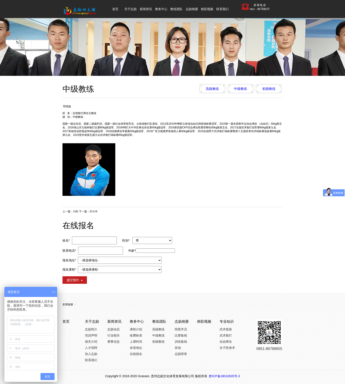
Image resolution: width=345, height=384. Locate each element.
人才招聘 (91, 347)
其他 (178, 347)
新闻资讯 (114, 321)
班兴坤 (93, 211)
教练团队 (159, 321)
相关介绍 (91, 341)
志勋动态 (113, 329)
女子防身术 (227, 347)
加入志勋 (91, 354)
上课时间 (136, 341)
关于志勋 (92, 321)
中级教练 (240, 89)
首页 (66, 321)
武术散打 (226, 335)
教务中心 (137, 321)
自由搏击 (226, 341)
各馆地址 (136, 347)
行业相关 (113, 335)
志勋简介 (91, 329)
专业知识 (227, 321)
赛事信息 (113, 341)
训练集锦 (181, 341)
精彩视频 (204, 321)
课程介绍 (136, 329)
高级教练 (212, 89)
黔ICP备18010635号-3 (224, 376)
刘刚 (75, 211)
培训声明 (91, 335)
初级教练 (268, 89)
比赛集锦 (181, 335)
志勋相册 (182, 321)
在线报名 (136, 354)
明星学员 (181, 329)
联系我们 (91, 360)
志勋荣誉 (181, 354)
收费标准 (136, 335)
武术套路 (226, 329)
